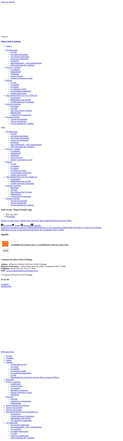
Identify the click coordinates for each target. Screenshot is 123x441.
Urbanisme (15, 74)
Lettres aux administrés (19, 59)
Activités (14, 108)
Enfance (9, 80)
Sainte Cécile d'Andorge (11, 41)
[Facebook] (6, 226)
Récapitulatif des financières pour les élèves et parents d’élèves (35, 378)
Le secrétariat (16, 429)
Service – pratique (13, 382)
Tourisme (10, 397)
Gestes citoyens (17, 76)
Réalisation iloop (7, 352)
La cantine (15, 87)
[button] (61, 128)
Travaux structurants (18, 121)
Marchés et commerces (19, 390)
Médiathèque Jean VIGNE (21, 100)
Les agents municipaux (19, 54)
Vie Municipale (12, 50)
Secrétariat (15, 61)
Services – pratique (13, 67)
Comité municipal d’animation (22, 102)
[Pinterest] (26, 226)
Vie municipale (12, 423)
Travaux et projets (13, 117)
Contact (9, 360)
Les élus (14, 52)
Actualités (11, 217)
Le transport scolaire (18, 89)
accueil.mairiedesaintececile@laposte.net (22, 271)
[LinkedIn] (36, 226)
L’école (13, 83)
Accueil (9, 356)
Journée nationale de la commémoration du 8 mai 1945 (39, 245)
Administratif (16, 72)
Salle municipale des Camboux (22, 65)
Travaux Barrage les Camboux (22, 124)
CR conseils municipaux (20, 57)
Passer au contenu (8, 2)
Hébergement (16, 113)
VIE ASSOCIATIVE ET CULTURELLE (21, 95)
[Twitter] (16, 226)
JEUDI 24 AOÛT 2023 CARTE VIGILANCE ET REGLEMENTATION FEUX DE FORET (36, 221)
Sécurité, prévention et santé (21, 78)
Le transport (15, 70)
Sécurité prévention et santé (21, 393)
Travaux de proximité (19, 119)
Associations (15, 98)
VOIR (6, 250)
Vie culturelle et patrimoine (21, 421)
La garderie (15, 85)
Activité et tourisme (13, 104)
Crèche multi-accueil (19, 93)
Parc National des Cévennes (21, 111)
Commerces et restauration (21, 115)
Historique (15, 106)
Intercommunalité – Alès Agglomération (26, 63)
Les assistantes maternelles (21, 91)
